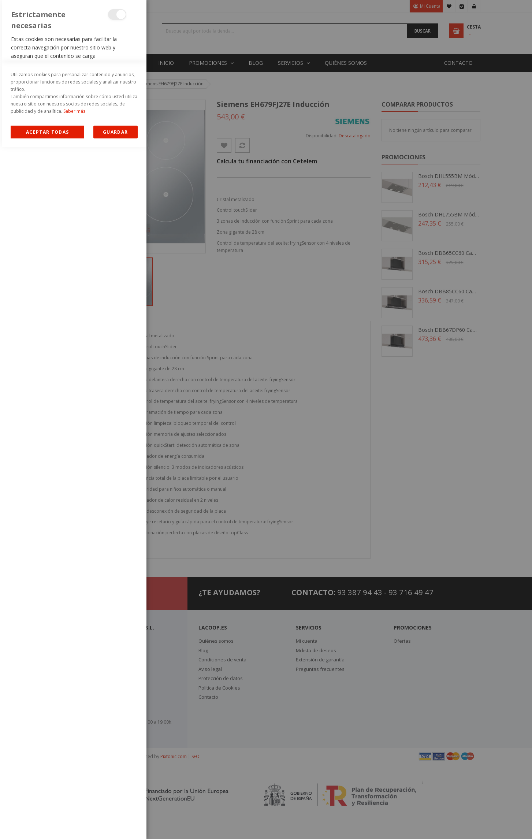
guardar (115, 824)
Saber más (74, 803)
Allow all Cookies (47, 824)
